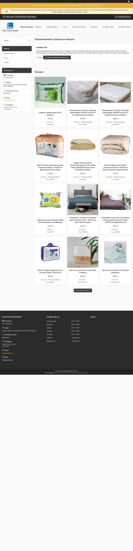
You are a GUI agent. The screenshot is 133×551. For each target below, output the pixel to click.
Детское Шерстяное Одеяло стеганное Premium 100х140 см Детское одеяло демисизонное (115, 167)
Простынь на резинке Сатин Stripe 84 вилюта (115, 271)
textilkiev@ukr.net (9, 100)
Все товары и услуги (82, 290)
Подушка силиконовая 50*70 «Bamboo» (50, 114)
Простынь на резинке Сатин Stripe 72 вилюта (82, 271)
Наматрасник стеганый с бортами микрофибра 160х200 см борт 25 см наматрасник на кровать (82, 112)
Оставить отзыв (108, 27)
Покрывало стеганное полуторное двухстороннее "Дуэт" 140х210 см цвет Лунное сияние (82, 220)
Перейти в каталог (93, 5)
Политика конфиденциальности (79, 372)
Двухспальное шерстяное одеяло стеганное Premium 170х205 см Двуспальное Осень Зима (50, 167)
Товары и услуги (51, 27)
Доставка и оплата (79, 27)
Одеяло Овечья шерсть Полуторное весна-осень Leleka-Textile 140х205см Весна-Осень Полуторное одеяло (83, 166)
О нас (65, 27)
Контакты (94, 27)
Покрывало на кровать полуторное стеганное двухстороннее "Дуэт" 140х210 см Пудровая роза (115, 220)
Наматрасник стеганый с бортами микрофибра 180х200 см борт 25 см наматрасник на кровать (115, 112)
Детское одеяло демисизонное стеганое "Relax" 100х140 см (50, 271)
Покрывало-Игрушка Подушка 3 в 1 (58, 57)
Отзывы (6, 62)
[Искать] (29, 40)
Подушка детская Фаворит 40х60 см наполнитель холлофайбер (50, 221)
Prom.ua (75, 371)
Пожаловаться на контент (61, 372)
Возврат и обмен (124, 27)
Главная (38, 27)
